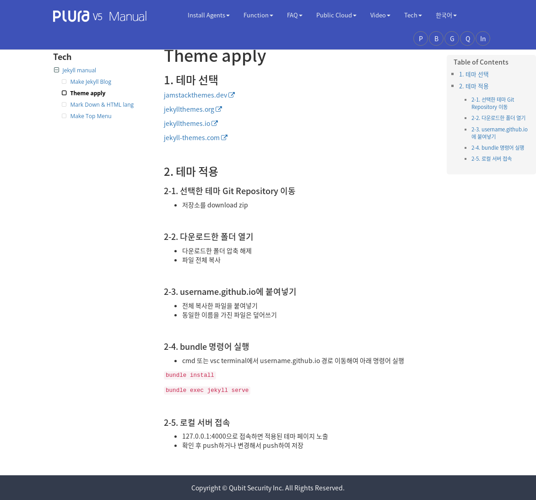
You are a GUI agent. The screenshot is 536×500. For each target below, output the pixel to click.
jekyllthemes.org (189, 109)
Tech (413, 15)
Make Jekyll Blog (91, 82)
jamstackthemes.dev (195, 94)
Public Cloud (336, 15)
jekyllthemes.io (187, 123)
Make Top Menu (91, 116)
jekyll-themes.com (192, 137)
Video (380, 15)
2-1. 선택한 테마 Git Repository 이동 (492, 103)
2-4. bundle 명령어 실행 (497, 148)
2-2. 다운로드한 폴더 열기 (498, 118)
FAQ (295, 15)
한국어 (446, 15)
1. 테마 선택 (474, 74)
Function (258, 15)
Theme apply (88, 93)
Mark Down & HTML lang (102, 105)
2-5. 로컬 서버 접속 (491, 159)
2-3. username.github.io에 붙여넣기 (499, 133)
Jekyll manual (75, 70)
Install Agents (209, 15)
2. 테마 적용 (474, 86)
